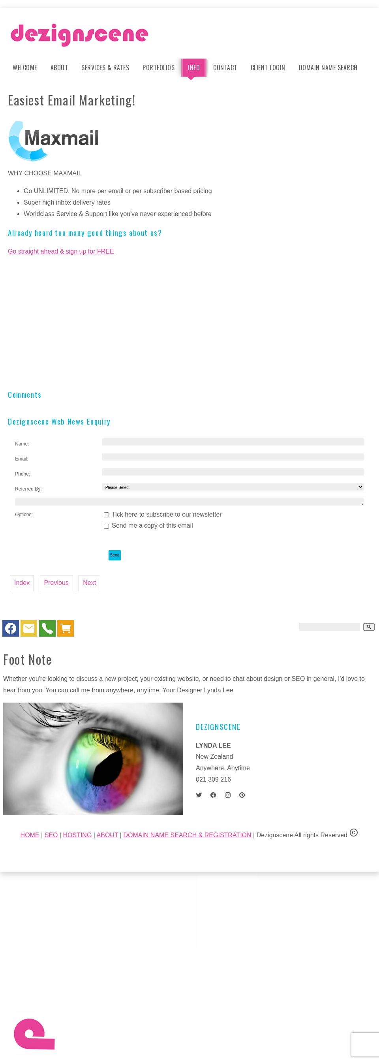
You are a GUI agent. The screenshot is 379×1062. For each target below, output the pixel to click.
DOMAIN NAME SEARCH (328, 67)
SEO (51, 835)
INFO (194, 67)
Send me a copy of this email (148, 525)
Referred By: (28, 489)
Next (89, 582)
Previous (56, 582)
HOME (30, 835)
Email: (21, 459)
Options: (24, 514)
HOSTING (77, 835)
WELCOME (25, 67)
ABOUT (59, 67)
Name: (22, 444)
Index (22, 582)
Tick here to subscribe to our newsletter (163, 514)
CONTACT (225, 67)
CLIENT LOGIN (268, 67)
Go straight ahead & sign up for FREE (61, 251)
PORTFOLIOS (158, 67)
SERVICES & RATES (105, 67)
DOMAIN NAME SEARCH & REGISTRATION (187, 835)
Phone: (22, 474)
